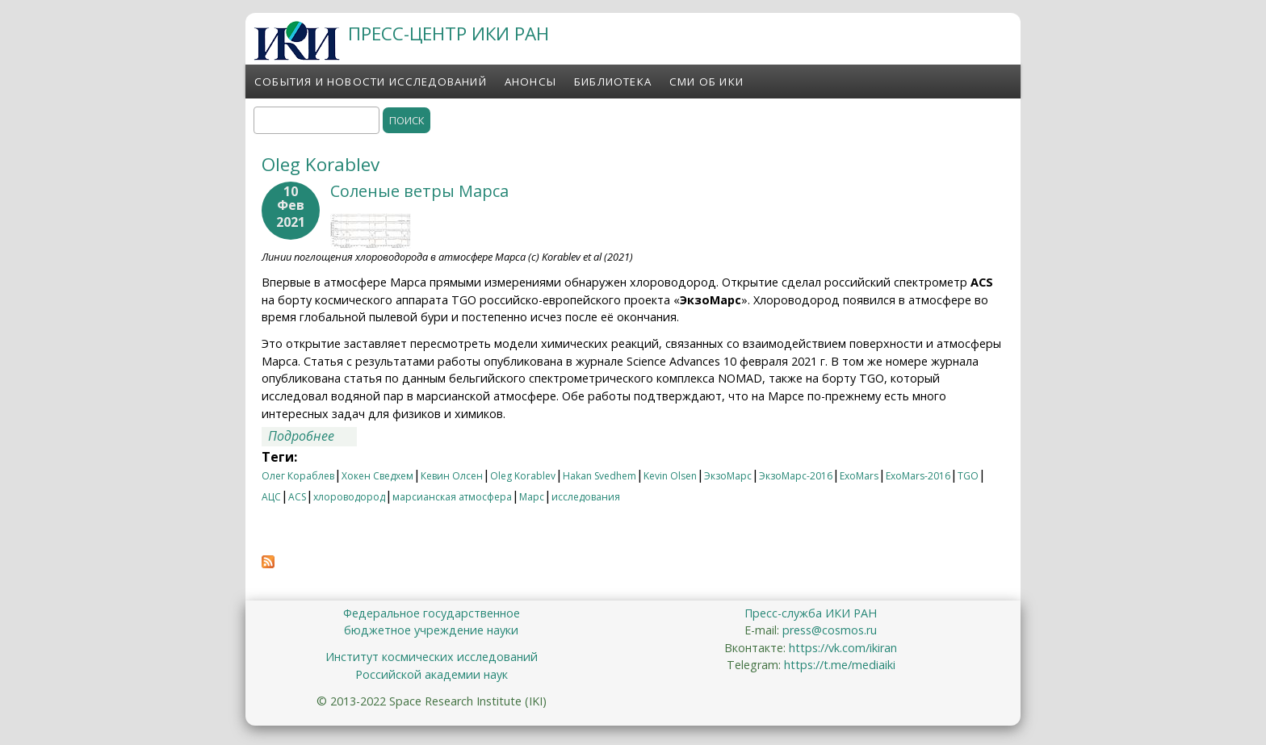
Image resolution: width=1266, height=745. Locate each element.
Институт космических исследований (431, 656)
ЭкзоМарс (728, 476)
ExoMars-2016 (918, 476)
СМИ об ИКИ (706, 81)
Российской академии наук (431, 674)
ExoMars (859, 476)
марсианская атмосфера (452, 497)
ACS (297, 497)
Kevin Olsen (670, 476)
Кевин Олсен (452, 476)
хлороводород (349, 497)
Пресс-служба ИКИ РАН (810, 613)
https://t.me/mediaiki (839, 664)
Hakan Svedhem (599, 476)
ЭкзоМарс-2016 (795, 476)
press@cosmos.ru (829, 630)
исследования (585, 497)
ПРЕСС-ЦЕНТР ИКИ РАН (448, 33)
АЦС (271, 497)
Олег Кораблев (298, 476)
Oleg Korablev (522, 476)
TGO (968, 476)
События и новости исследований (370, 81)
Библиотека (613, 81)
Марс (531, 497)
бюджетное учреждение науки (431, 630)
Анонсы (530, 81)
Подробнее (312, 436)
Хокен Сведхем (377, 476)
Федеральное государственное (431, 613)
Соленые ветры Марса (419, 191)
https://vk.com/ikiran (843, 647)
